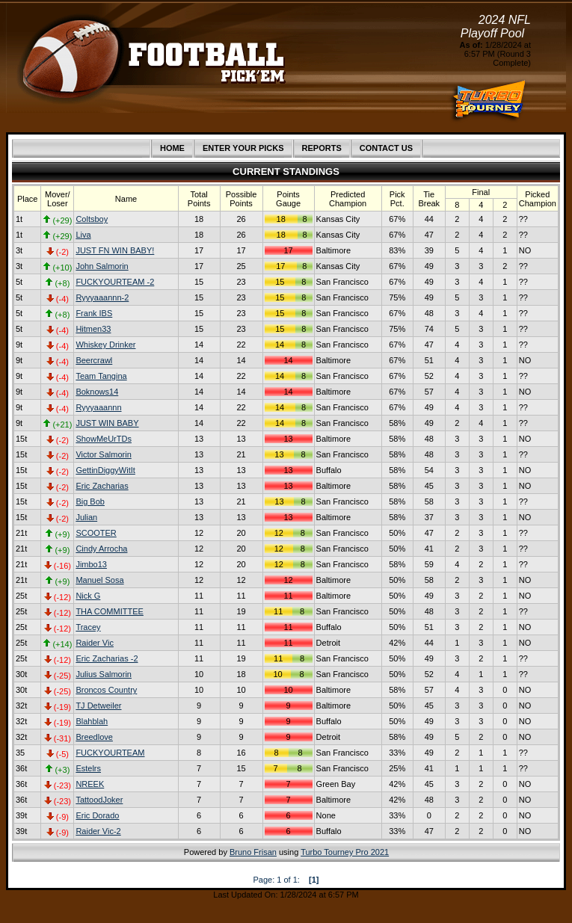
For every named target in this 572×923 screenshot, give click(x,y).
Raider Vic (95, 642)
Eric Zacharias (102, 485)
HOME (172, 147)
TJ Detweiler (98, 705)
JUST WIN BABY (107, 423)
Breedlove (94, 736)
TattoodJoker (99, 799)
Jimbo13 (91, 564)
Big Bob (90, 501)
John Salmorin (102, 266)
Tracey (88, 627)
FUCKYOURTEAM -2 (115, 281)
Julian (86, 517)
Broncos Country (106, 689)
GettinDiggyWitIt (105, 470)
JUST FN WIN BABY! (115, 250)
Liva (83, 234)
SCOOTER (96, 532)
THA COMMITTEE (109, 611)
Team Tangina (101, 375)
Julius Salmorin (104, 674)
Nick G (88, 595)
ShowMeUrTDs (104, 438)
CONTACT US (386, 147)
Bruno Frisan (253, 852)
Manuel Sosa (99, 579)
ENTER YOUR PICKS (243, 147)
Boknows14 (97, 391)
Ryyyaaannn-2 (102, 297)
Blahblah (92, 721)
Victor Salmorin (103, 454)
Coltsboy (92, 218)
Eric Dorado (97, 815)
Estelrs (88, 768)
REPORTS (322, 147)
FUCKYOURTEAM (110, 752)
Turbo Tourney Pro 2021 (345, 852)
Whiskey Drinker (105, 344)
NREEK (90, 784)
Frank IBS (94, 313)
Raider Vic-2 (98, 831)
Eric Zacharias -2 (107, 658)
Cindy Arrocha (101, 548)
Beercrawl (94, 360)
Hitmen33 (93, 328)
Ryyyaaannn (98, 407)
